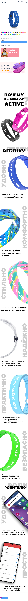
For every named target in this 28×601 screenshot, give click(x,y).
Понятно (4, 597)
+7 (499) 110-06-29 (11, 3)
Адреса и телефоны (20, 3)
